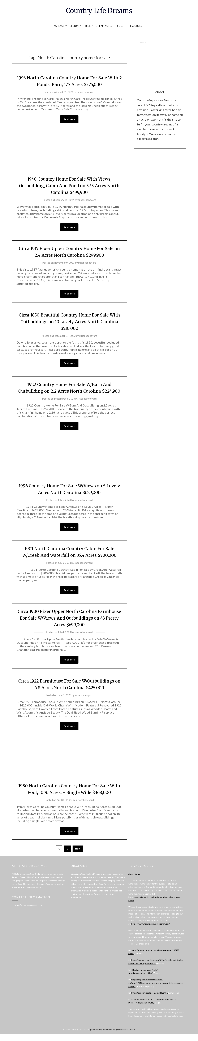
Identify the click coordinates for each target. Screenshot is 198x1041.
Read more (69, 119)
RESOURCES (135, 26)
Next (77, 856)
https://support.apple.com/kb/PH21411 (149, 1000)
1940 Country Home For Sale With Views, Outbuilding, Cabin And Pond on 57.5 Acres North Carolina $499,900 (69, 185)
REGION (74, 26)
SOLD (120, 26)
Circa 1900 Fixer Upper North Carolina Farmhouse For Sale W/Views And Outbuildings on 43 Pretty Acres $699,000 (69, 625)
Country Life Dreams (99, 10)
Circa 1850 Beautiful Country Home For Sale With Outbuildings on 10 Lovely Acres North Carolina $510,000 (69, 321)
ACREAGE (59, 26)
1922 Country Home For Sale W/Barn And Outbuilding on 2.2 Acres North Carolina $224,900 (69, 391)
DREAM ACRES (104, 26)
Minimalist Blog (110, 1037)
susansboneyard (86, 92)
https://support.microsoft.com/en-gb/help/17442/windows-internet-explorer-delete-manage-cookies (156, 990)
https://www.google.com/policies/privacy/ (150, 931)
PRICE (87, 26)
